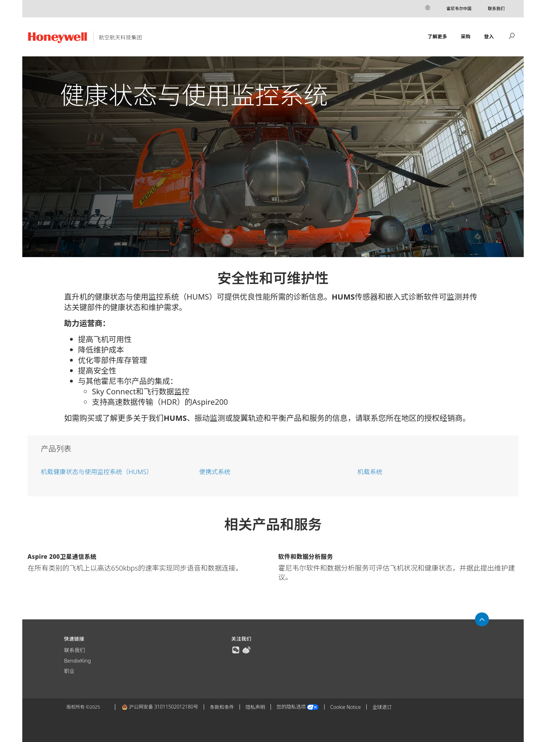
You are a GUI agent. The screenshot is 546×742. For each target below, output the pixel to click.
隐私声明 (255, 707)
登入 (489, 36)
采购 (465, 36)
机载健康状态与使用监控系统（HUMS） (97, 471)
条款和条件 (222, 707)
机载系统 (369, 471)
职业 (69, 670)
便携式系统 (215, 471)
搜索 (512, 35)
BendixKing (77, 660)
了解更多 (437, 36)
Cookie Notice (345, 707)
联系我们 (496, 8)
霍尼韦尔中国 (458, 8)
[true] (235, 649)
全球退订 (382, 707)
